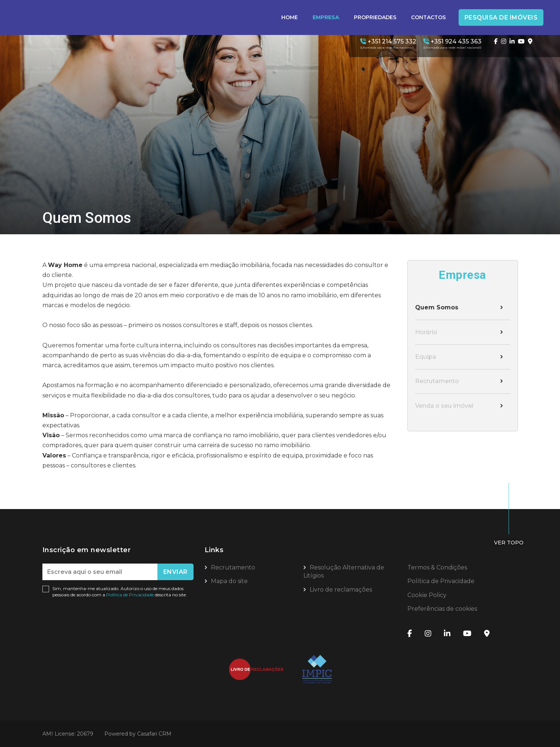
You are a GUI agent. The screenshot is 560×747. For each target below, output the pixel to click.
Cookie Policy (426, 595)
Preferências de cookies (442, 608)
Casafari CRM (154, 733)
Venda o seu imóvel (444, 406)
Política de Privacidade (130, 594)
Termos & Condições (437, 567)
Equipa (425, 357)
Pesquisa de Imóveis (501, 17)
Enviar (175, 571)
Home (289, 17)
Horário (426, 332)
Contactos (428, 17)
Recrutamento (437, 382)
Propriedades (375, 17)
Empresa (326, 17)
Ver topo (509, 542)
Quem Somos (436, 307)
